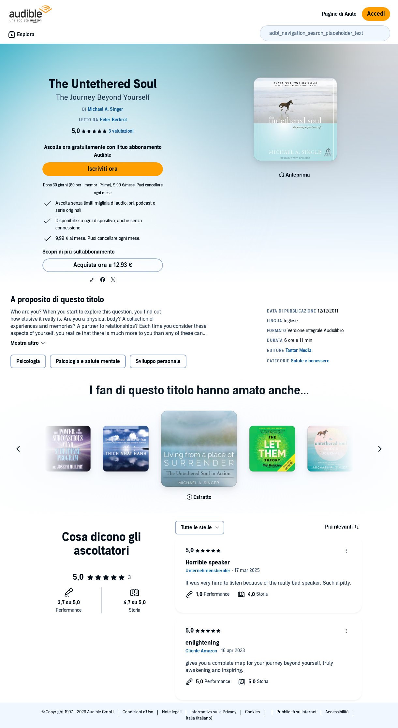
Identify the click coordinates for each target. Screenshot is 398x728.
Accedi (376, 13)
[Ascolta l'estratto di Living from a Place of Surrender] (199, 497)
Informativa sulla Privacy (213, 712)
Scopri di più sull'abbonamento (78, 252)
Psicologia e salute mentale (88, 361)
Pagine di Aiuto (339, 14)
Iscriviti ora (103, 169)
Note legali (172, 712)
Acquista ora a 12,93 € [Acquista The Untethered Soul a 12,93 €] (102, 265)
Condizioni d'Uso (138, 712)
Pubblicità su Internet (296, 712)
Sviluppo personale (158, 361)
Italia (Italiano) (199, 718)
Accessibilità (337, 712)
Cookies (253, 712)
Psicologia (28, 361)
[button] (92, 280)
